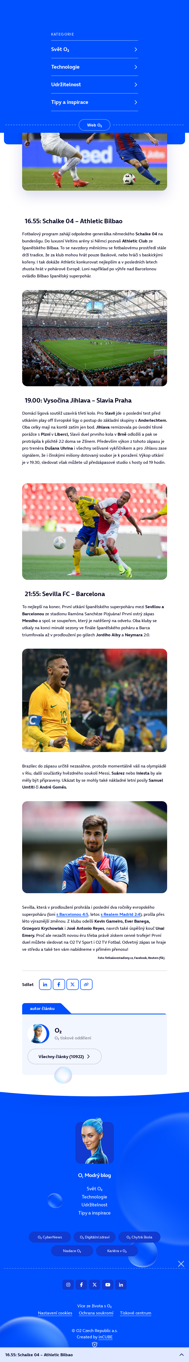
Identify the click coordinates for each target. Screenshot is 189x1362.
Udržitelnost (66, 84)
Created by (95, 1341)
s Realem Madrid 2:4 (120, 914)
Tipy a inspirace (69, 102)
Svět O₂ (60, 49)
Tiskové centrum (135, 1313)
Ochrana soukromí (96, 1313)
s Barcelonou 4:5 (72, 914)
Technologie (65, 66)
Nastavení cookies (55, 1313)
